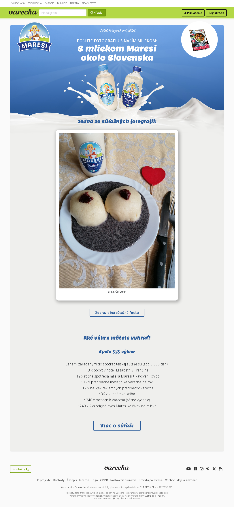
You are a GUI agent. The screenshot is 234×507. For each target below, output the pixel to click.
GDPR (104, 480)
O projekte (44, 480)
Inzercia (84, 480)
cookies (98, 495)
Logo (94, 480)
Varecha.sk (18, 3)
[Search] (62, 12)
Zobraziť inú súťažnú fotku (117, 312)
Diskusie (62, 3)
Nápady (74, 3)
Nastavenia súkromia (123, 480)
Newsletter (89, 3)
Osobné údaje (181, 480)
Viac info (163, 492)
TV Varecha (35, 3)
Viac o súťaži (117, 426)
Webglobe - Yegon (154, 495)
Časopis (49, 3)
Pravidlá (151, 480)
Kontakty (21, 469)
